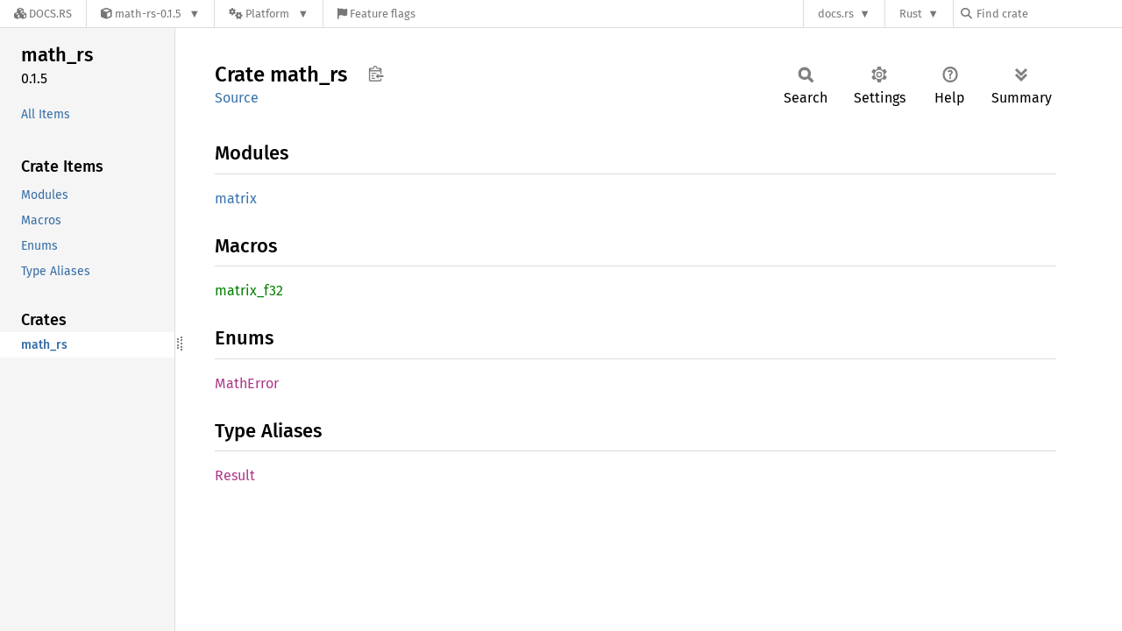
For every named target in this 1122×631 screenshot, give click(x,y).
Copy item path (375, 74)
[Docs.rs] (43, 13)
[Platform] (269, 13)
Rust (910, 13)
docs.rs (836, 13)
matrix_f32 (249, 290)
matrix (236, 198)
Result (235, 475)
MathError (247, 383)
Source (237, 97)
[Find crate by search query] (1048, 13)
